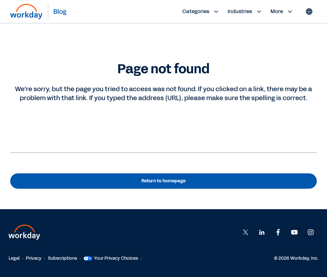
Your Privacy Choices (110, 258)
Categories (201, 11)
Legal (14, 258)
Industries (245, 11)
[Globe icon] (309, 11)
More (282, 11)
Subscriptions (62, 258)
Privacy (34, 258)
